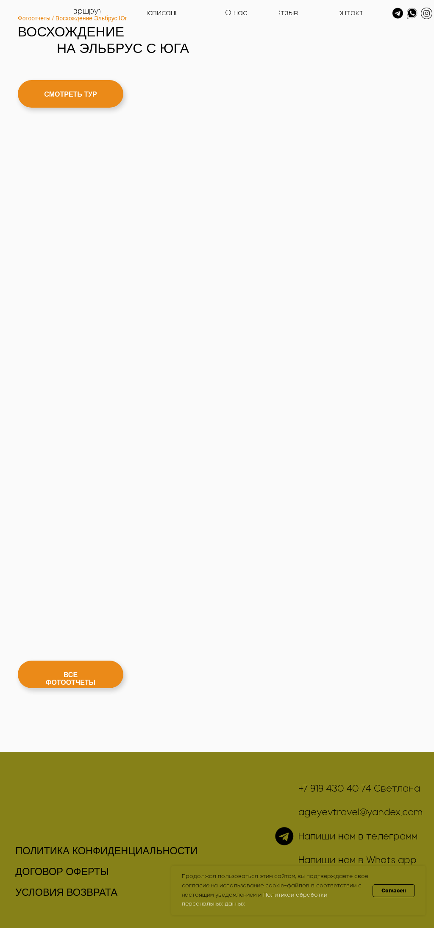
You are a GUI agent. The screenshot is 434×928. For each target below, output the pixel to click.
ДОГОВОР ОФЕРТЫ (62, 871)
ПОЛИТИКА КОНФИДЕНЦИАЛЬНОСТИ (106, 850)
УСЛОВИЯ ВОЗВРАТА (66, 892)
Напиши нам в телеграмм (357, 837)
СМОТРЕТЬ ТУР (70, 94)
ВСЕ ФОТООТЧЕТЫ (71, 678)
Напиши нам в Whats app (357, 860)
